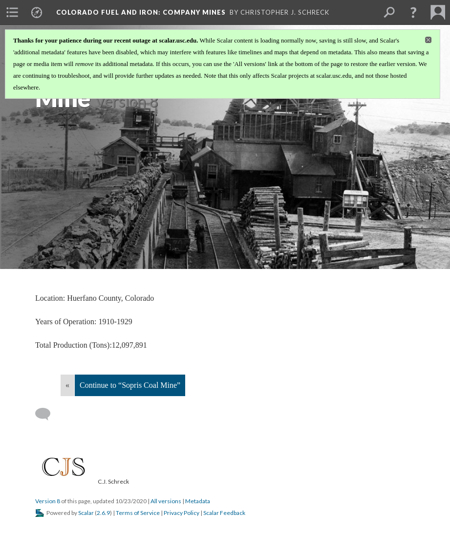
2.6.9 (103, 512)
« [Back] (67, 385)
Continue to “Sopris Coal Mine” (130, 385)
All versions (165, 501)
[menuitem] (12, 12)
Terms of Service (138, 512)
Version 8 (47, 501)
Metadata (197, 501)
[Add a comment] (47, 414)
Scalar (86, 512)
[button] (413, 12)
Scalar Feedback (224, 512)
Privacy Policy (181, 512)
